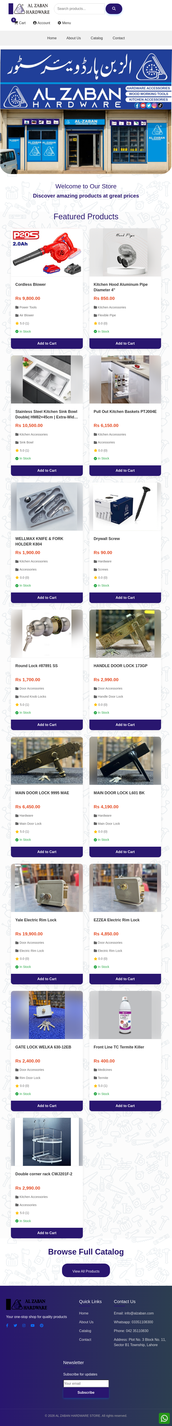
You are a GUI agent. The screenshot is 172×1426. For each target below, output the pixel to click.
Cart (20, 22)
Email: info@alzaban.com (134, 1313)
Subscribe (86, 1392)
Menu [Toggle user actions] (64, 23)
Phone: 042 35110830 (131, 1331)
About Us (73, 38)
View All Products (86, 1271)
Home (52, 38)
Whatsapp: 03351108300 (133, 1322)
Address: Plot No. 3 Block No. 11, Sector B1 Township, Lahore (140, 1342)
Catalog (97, 38)
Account (42, 23)
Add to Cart (46, 343)
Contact (119, 38)
